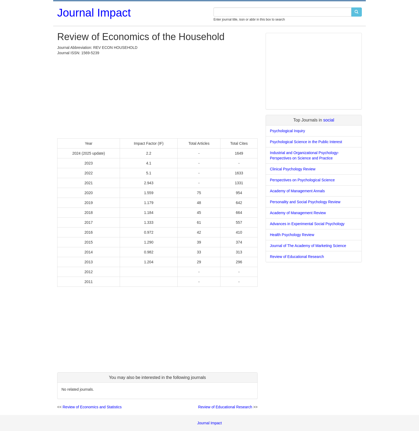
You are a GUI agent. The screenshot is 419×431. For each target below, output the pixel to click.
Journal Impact (94, 12)
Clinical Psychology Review (292, 169)
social (328, 120)
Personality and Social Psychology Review (305, 202)
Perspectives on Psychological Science (302, 180)
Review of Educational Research (225, 407)
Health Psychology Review (292, 235)
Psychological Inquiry (287, 131)
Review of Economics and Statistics (92, 407)
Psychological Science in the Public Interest (306, 142)
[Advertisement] (157, 95)
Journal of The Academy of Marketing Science (308, 246)
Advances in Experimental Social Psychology (307, 224)
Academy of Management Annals (297, 191)
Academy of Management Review (298, 213)
